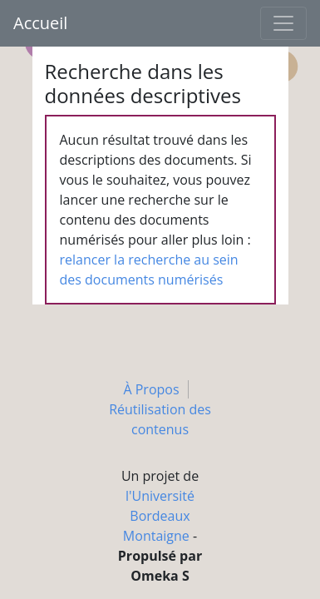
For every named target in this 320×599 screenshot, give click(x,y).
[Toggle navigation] (283, 23)
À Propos (151, 389)
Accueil (40, 23)
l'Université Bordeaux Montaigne (158, 516)
